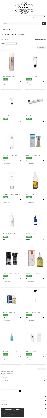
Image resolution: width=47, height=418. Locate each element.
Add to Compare (7, 84)
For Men (14, 34)
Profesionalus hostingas (38, 414)
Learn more (15, 415)
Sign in (8, 0)
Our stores (5, 380)
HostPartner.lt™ (26, 414)
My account (5, 404)
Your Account (3, 0)
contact (33, 0)
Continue (9, 415)
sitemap (37, 0)
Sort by (3, 43)
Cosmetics (7, 34)
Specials (4, 377)
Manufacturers (7, 374)
